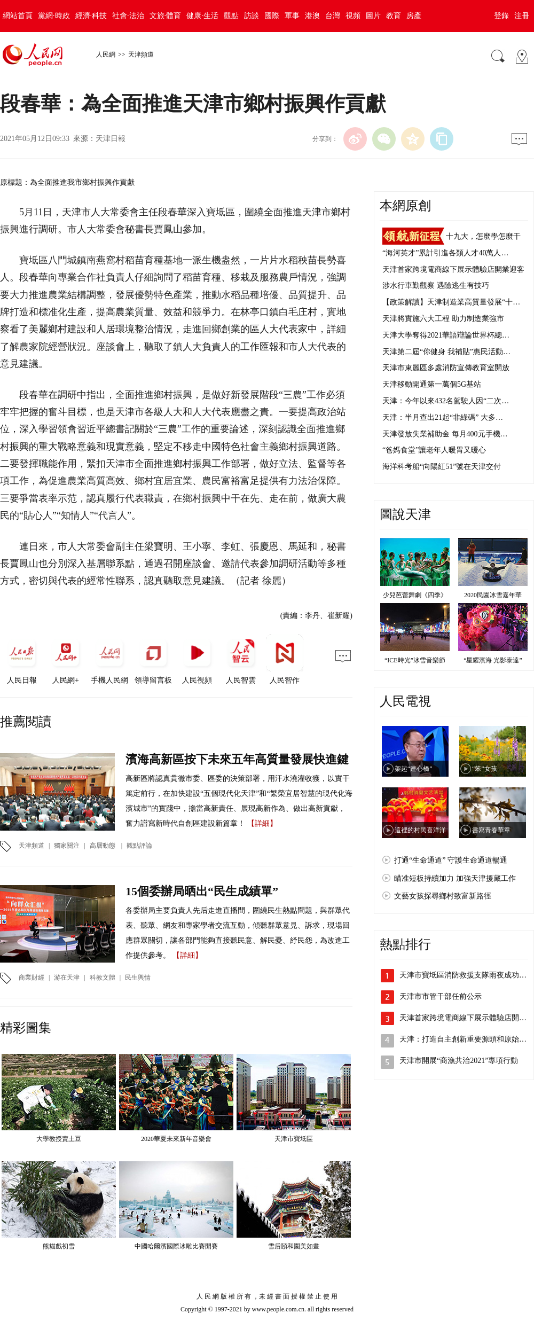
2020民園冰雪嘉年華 (493, 595)
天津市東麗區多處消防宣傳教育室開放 (445, 368)
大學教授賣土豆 (58, 1139)
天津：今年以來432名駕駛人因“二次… (445, 401)
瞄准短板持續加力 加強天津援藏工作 (455, 878)
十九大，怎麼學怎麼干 (483, 236)
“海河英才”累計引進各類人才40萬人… (445, 253)
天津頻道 (141, 54)
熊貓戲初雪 (59, 1246)
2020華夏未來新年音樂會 (176, 1139)
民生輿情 (138, 977)
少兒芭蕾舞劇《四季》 (415, 595)
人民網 (105, 54)
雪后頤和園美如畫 (293, 1246)
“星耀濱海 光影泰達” (493, 660)
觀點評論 (139, 845)
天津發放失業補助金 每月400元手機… (445, 434)
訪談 (251, 16)
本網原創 (405, 206)
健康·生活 (202, 16)
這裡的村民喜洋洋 (420, 830)
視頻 (352, 16)
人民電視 (405, 701)
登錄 (501, 16)
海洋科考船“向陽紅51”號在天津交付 (441, 467)
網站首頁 (18, 16)
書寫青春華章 (491, 830)
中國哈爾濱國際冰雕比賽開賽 (176, 1246)
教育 (393, 16)
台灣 (332, 16)
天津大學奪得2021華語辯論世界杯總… (445, 335)
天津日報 (110, 139)
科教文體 (102, 977)
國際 (271, 16)
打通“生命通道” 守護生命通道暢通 (450, 860)
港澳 (312, 16)
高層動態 (102, 845)
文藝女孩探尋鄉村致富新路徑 (442, 896)
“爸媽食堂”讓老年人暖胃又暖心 (434, 450)
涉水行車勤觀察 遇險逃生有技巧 (435, 286)
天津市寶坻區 (293, 1139)
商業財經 (31, 977)
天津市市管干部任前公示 (440, 996)
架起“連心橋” (414, 768)
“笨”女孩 (484, 768)
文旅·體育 (166, 16)
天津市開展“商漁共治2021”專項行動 (458, 1061)
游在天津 (67, 977)
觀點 (231, 16)
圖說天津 (405, 514)
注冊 (521, 16)
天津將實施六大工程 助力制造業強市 (443, 319)
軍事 (292, 16)
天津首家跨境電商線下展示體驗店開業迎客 (453, 269)
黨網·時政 (54, 16)
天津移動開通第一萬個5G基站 (431, 384)
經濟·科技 (91, 16)
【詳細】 (262, 823)
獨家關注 (67, 845)
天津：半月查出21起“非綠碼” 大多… (442, 417)
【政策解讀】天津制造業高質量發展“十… (451, 302)
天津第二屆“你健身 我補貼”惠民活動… (446, 352)
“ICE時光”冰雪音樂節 (414, 660)
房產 (413, 16)
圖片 (373, 16)
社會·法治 (128, 16)
